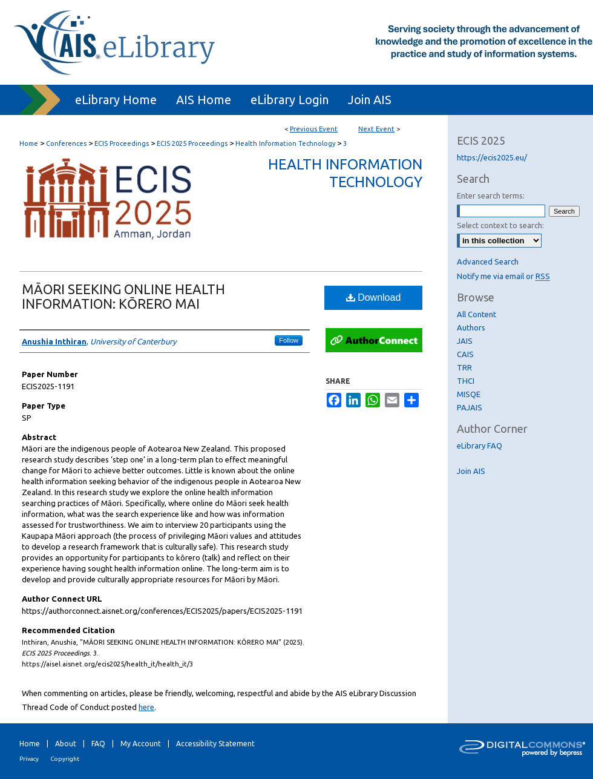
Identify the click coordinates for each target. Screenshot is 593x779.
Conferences (67, 143)
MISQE (468, 394)
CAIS (465, 354)
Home (28, 143)
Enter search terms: (491, 195)
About (65, 744)
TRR (464, 367)
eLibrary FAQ (479, 445)
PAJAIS (469, 407)
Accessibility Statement (215, 744)
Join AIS (471, 471)
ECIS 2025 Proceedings (193, 143)
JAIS (465, 341)
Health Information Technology (286, 143)
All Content (476, 314)
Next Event (376, 129)
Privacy (29, 758)
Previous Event (314, 129)
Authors (471, 327)
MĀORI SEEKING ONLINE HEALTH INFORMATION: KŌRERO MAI (123, 296)
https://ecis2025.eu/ (492, 157)
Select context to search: (500, 225)
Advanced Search (488, 261)
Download (373, 297)
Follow (288, 340)
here (146, 707)
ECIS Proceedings (122, 143)
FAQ (98, 744)
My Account (140, 744)
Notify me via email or (503, 276)
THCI (465, 380)
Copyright (64, 758)
